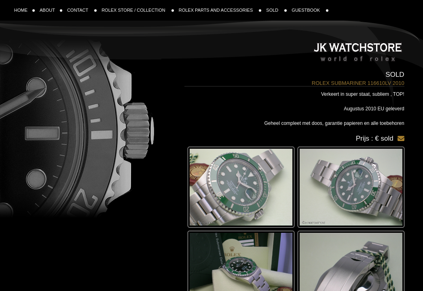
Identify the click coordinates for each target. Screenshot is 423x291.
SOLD (276, 10)
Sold (394, 74)
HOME (24, 10)
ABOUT (51, 10)
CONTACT (82, 10)
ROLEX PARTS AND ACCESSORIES (220, 10)
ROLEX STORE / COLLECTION (138, 10)
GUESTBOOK (310, 10)
